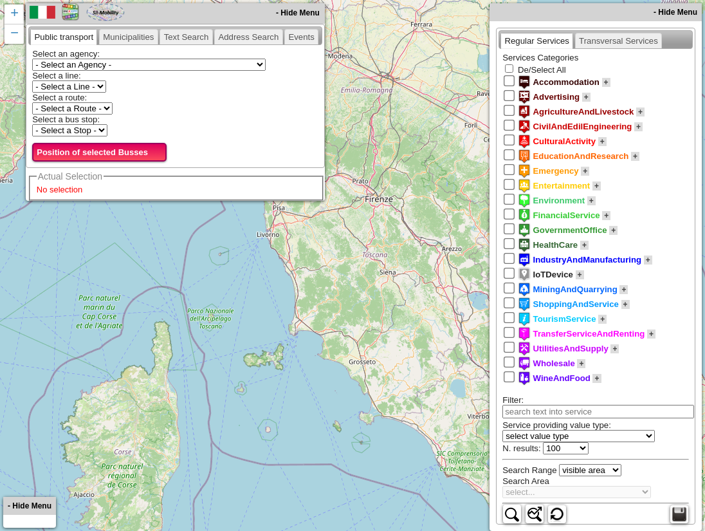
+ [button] (14, 14)
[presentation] (63, 37)
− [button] (14, 34)
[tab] (63, 36)
